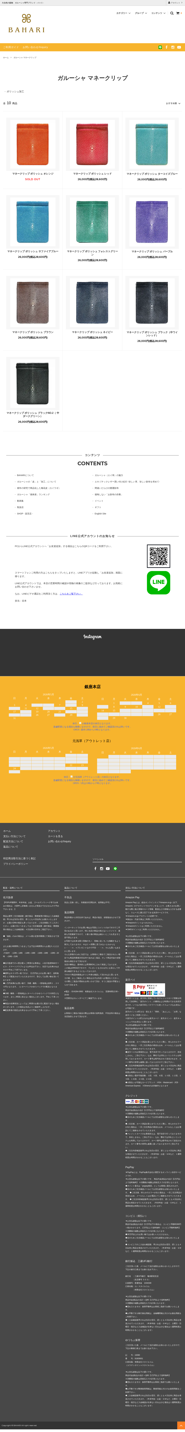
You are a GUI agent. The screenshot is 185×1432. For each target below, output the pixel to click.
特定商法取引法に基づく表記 (19, 858)
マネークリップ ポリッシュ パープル (152, 251)
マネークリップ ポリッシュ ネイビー (92, 332)
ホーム (6, 57)
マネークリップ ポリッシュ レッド (92, 173)
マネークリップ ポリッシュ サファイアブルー (32, 251)
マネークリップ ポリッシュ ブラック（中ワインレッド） (152, 334)
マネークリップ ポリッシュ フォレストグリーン (92, 253)
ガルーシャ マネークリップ (25, 57)
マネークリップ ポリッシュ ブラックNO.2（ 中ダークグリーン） (33, 414)
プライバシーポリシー (15, 863)
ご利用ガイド (11, 47)
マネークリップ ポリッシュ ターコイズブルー (152, 173)
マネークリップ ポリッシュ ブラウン (32, 332)
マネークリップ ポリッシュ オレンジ (32, 173)
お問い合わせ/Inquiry (35, 47)
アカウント (175, 2)
